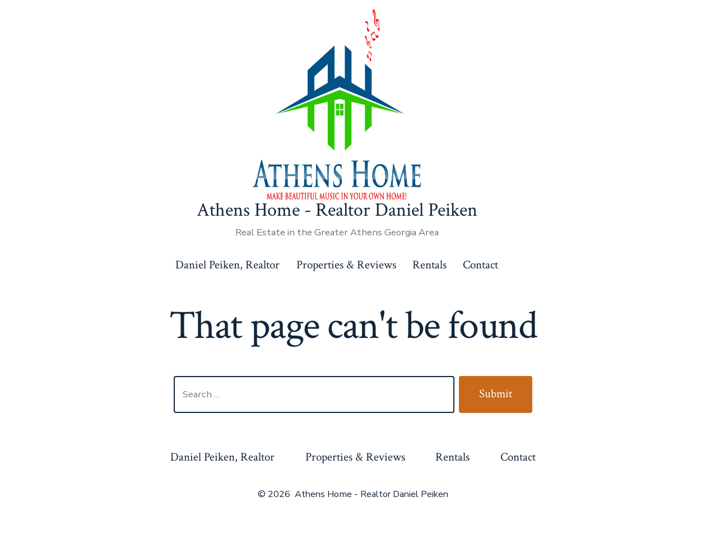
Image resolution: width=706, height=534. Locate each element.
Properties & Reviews (346, 264)
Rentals (429, 264)
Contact (480, 264)
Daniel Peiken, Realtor (227, 264)
